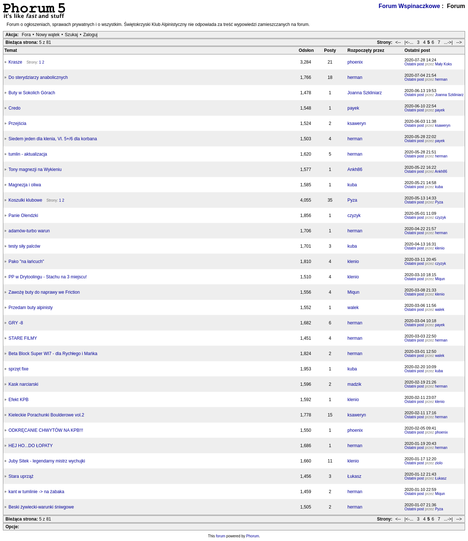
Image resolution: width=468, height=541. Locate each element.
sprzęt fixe (18, 369)
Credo (14, 108)
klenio (440, 248)
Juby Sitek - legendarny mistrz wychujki (46, 461)
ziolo (439, 463)
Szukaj (71, 34)
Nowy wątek (48, 34)
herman (354, 77)
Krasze (15, 62)
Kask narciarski (23, 384)
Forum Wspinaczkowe (409, 6)
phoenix (355, 62)
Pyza (352, 200)
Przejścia (17, 123)
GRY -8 (15, 322)
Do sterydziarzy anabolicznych (38, 77)
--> (459, 42)
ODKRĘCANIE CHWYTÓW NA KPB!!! (45, 430)
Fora (26, 34)
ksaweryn (356, 123)
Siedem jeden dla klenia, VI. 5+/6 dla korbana (52, 138)
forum (221, 536)
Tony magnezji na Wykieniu (34, 169)
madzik (354, 384)
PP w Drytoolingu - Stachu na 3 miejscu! (47, 276)
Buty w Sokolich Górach (31, 92)
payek (353, 108)
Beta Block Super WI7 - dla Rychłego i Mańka (52, 353)
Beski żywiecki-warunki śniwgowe (41, 507)
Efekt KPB (18, 399)
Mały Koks (443, 64)
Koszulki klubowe (25, 200)
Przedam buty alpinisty (30, 307)
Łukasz (354, 476)
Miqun (440, 279)
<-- (398, 42)
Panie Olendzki (23, 215)
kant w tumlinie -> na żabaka (36, 491)
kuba (352, 184)
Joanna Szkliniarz (364, 92)
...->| (448, 42)
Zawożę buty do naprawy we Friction (44, 292)
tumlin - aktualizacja (27, 154)
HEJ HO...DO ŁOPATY (30, 445)
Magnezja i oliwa (24, 184)
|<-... (408, 42)
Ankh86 (354, 169)
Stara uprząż (20, 476)
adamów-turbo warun (29, 230)
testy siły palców (24, 246)
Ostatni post (414, 64)
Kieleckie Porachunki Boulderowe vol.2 (46, 415)
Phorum (252, 536)
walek (353, 307)
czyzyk (354, 215)
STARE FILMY (22, 338)
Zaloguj (90, 34)
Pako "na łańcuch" (26, 261)
